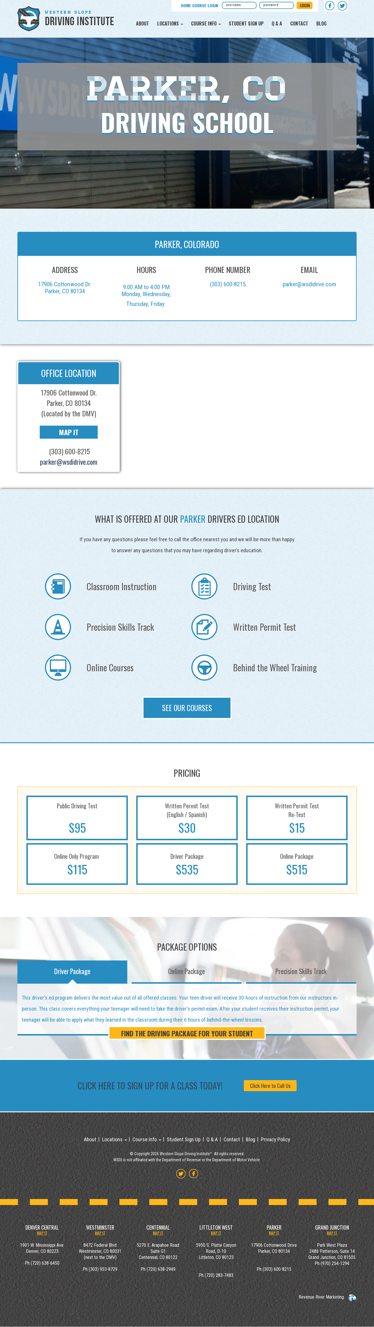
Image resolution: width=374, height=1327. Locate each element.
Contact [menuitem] (299, 23)
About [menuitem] (142, 23)
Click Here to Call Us (270, 1085)
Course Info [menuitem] (204, 23)
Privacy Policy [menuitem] (275, 1139)
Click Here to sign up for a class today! (150, 1085)
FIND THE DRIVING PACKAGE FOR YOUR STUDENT (187, 1033)
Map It (69, 432)
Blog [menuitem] (321, 23)
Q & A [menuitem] (277, 23)
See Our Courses (187, 707)
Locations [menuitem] (168, 23)
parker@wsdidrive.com (309, 284)
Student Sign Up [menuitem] (246, 23)
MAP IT (42, 1233)
